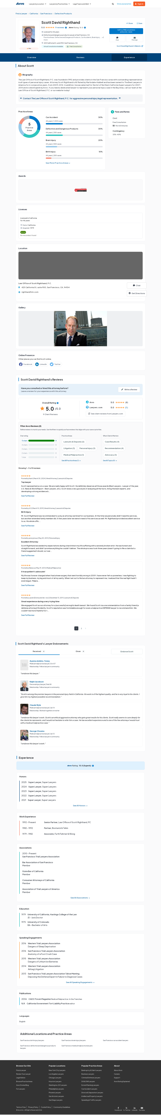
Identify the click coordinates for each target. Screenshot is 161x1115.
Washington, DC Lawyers (58, 1086)
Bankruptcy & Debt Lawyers (91, 1071)
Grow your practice (124, 4)
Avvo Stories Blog (22, 1086)
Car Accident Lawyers (89, 1089)
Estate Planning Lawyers (90, 1086)
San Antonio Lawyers (56, 1097)
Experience (129, 58)
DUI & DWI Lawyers (88, 1082)
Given (80, 652)
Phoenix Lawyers (55, 1093)
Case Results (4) (112, 442)
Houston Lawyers (55, 1082)
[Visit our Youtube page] (141, 1108)
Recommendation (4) (114, 449)
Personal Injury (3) (87, 449)
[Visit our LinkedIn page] (134, 1108)
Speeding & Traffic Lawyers (91, 1100)
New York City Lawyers (57, 1071)
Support (117, 1078)
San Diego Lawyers (55, 1100)
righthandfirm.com (30, 292)
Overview (31, 58)
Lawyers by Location (37, 4)
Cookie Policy (46, 1108)
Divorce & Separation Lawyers (92, 1093)
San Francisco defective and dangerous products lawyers (38, 1047)
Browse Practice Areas (24, 1082)
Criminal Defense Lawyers (90, 1078)
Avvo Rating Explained (122, 1082)
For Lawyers (20, 1089)
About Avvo (118, 1071)
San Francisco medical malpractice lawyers (77, 1046)
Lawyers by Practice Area (59, 4)
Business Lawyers (87, 1074)
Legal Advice (20, 1078)
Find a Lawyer (21, 1071)
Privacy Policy (33, 1108)
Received (39, 652)
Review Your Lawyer (23, 1074)
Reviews (80, 58)
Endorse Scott (127, 652)
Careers (117, 1074)
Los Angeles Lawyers (56, 1074)
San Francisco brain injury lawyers (74, 1041)
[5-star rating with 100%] (39, 441)
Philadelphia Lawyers (56, 1089)
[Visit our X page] (127, 1108)
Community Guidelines (61, 1108)
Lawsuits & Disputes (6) (74, 442)
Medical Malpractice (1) (74, 455)
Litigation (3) (69, 449)
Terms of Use (21, 1108)
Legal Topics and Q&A (82, 4)
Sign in (139, 4)
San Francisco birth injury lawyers (32, 1041)
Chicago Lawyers (55, 1078)
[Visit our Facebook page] (119, 1108)
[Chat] (132, 286)
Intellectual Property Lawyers (92, 1097)
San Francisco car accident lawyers (115, 1041)
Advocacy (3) (111, 455)
